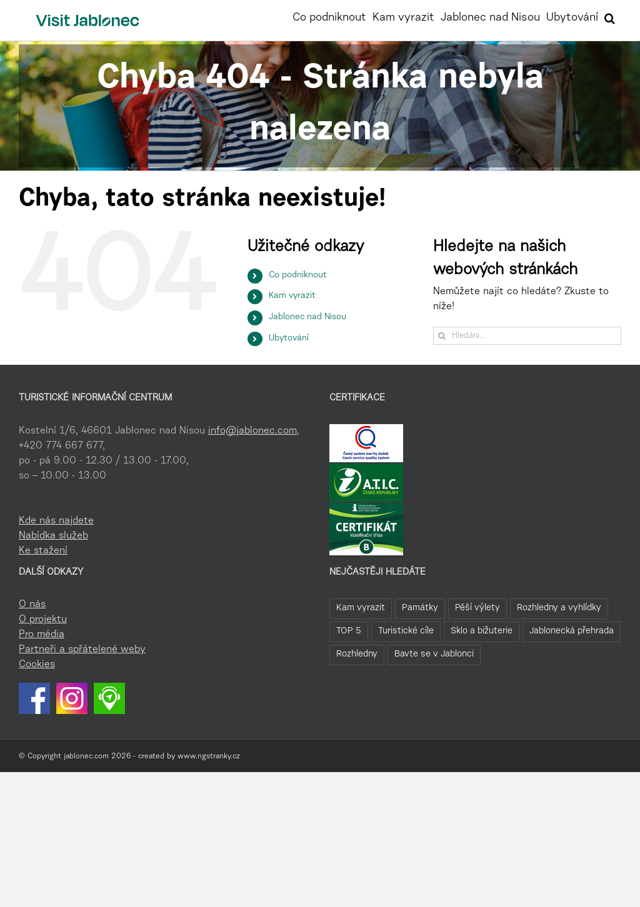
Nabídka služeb (53, 536)
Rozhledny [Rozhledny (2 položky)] (357, 654)
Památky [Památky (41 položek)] (420, 608)
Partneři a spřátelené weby (82, 650)
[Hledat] (442, 336)
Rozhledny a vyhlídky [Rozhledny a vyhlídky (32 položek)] (559, 608)
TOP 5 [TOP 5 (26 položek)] (348, 631)
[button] (609, 17)
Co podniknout (298, 275)
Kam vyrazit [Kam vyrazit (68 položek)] (360, 608)
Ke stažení (43, 551)
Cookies (37, 665)
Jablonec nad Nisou (307, 317)
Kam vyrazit (292, 296)
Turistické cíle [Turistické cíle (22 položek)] (406, 631)
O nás (32, 605)
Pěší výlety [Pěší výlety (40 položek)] (477, 608)
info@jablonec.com (252, 431)
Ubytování (289, 338)
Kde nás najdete (56, 521)
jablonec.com (86, 756)
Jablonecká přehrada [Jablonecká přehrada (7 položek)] (571, 631)
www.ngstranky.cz (209, 756)
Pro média (41, 635)
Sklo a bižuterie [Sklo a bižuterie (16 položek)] (481, 631)
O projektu (43, 620)
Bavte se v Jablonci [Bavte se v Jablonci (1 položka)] (434, 654)
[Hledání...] (527, 336)
